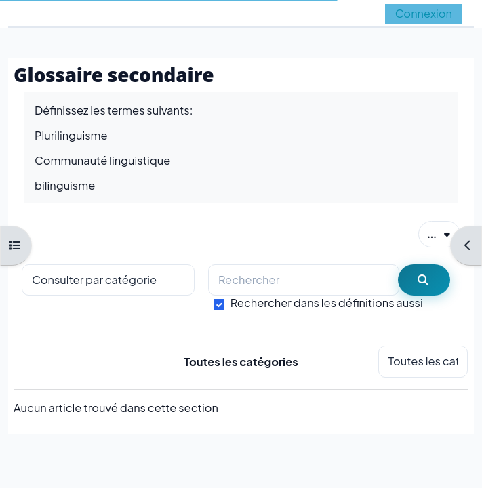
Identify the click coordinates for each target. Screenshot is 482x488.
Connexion (423, 13)
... (443, 233)
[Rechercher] (303, 280)
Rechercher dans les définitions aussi (326, 303)
